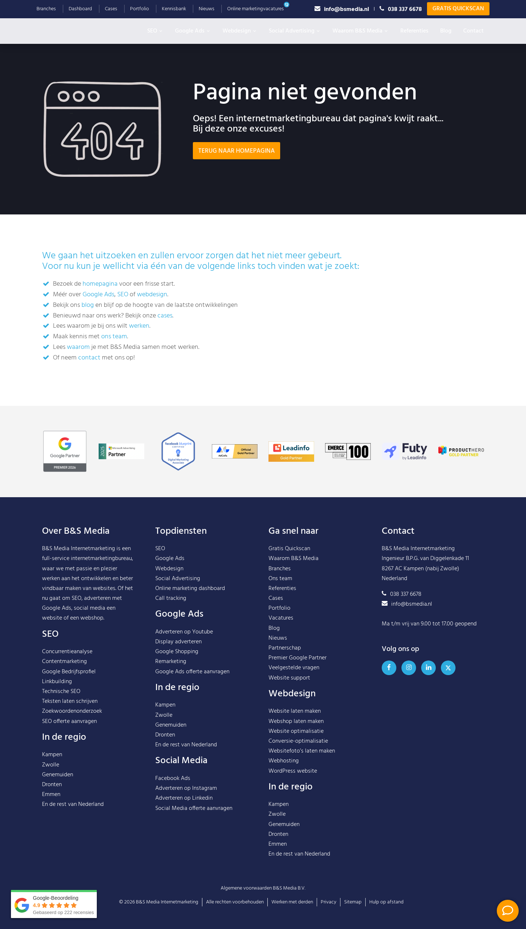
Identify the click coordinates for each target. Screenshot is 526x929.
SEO (155, 31)
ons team (114, 336)
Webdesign (239, 31)
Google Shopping (176, 651)
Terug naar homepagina (236, 151)
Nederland (91, 804)
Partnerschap (284, 648)
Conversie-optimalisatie (298, 741)
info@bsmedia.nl (342, 8)
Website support (289, 678)
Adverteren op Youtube (184, 632)
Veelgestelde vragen (293, 668)
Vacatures (280, 618)
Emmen (51, 794)
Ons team (280, 578)
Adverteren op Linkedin (184, 798)
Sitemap (353, 902)
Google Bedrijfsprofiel (69, 672)
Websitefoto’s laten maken (301, 751)
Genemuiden (57, 775)
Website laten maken (294, 711)
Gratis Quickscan (458, 9)
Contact (473, 31)
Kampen (52, 754)
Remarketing (170, 661)
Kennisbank (174, 9)
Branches (46, 9)
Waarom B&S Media (360, 31)
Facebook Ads (172, 778)
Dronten (52, 784)
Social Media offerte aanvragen (193, 808)
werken (139, 326)
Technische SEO (61, 691)
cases (164, 316)
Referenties (414, 31)
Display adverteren (178, 642)
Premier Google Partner (297, 658)
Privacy (328, 902)
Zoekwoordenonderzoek (72, 711)
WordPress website (292, 771)
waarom (78, 347)
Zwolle (50, 765)
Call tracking (170, 598)
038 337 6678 (401, 8)
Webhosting (283, 761)
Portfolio (139, 9)
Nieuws (206, 9)
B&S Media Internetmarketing (78, 548)
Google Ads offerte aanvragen (192, 672)
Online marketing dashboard (190, 588)
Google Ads (193, 31)
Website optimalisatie (296, 731)
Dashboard (80, 9)
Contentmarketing (64, 661)
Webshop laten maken (296, 721)
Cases (111, 9)
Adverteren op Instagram (186, 788)
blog (87, 305)
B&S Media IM (77, 29)
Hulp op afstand (386, 902)
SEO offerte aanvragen (69, 721)
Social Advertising (295, 31)
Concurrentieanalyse (67, 651)
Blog (445, 31)
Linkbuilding (57, 681)
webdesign (152, 294)
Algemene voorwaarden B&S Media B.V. (263, 888)
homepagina (100, 284)
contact (89, 358)
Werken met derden (292, 902)
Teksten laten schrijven (70, 701)
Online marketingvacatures (255, 9)
